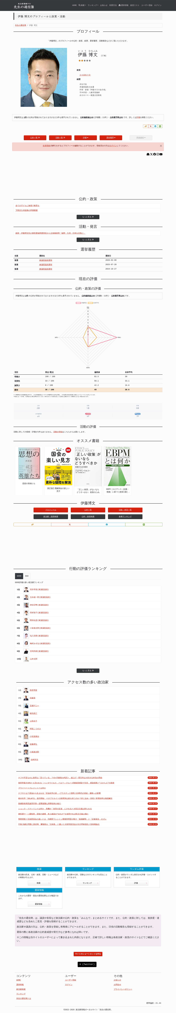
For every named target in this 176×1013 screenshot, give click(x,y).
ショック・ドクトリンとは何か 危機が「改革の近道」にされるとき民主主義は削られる (55, 809)
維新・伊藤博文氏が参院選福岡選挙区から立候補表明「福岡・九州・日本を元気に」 (50, 233)
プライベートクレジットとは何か (32, 788)
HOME (74, 5)
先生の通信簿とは (23, 999)
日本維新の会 (85, 74)
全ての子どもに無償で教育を (27, 206)
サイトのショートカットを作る (88, 954)
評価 (138, 117)
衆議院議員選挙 (45, 260)
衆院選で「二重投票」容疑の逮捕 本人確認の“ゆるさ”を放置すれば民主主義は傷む (53, 814)
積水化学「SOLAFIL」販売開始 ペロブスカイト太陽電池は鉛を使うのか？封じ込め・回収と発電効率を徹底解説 (65, 799)
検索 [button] (82, 5)
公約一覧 (35, 138)
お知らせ (104, 5)
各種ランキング (125, 517)
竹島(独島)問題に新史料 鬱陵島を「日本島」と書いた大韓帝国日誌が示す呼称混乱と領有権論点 (58, 824)
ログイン (158, 5)
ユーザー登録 (146, 5)
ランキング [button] (92, 5)
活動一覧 (60, 138)
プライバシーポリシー (123, 989)
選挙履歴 (110, 138)
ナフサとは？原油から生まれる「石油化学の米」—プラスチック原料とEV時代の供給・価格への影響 (59, 793)
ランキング (90, 883)
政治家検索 (21, 989)
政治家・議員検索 (50, 517)
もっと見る (88, 217)
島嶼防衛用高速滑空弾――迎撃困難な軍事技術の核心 (39, 804)
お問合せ (117, 985)
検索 (43, 883)
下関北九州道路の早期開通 (27, 210)
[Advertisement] (88, 175)
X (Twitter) (87, 964)
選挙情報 (123, 5)
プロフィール (50, 510)
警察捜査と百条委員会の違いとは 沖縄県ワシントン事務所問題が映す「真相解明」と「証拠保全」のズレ (62, 819)
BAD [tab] (26, 576)
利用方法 (113, 5)
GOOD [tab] (19, 576)
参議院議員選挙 (45, 265)
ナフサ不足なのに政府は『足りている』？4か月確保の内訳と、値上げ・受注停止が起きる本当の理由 (60, 778)
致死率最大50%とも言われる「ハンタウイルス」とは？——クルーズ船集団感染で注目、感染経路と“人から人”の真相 (66, 783)
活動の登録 (57, 432)
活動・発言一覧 (125, 510)
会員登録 (46, 146)
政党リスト (134, 5)
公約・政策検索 (88, 517)
